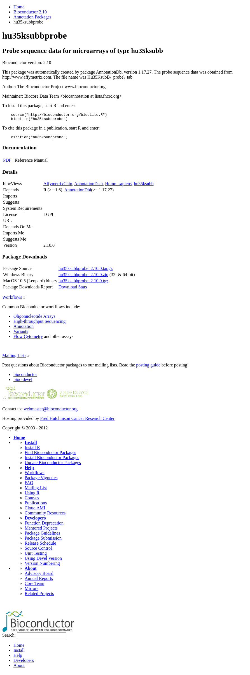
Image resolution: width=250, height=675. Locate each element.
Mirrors (31, 591)
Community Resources (45, 515)
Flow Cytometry (28, 339)
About (31, 570)
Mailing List (36, 490)
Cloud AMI (35, 510)
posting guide (148, 367)
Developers (35, 520)
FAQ (29, 485)
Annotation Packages (32, 17)
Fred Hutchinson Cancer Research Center (77, 420)
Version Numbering (42, 565)
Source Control (38, 550)
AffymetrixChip (57, 186)
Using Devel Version (43, 560)
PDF (7, 162)
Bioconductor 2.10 (30, 12)
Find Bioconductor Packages (50, 455)
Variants (20, 333)
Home (18, 6)
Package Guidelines (42, 535)
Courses (32, 500)
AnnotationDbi (77, 192)
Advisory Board (39, 575)
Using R (32, 495)
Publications (36, 505)
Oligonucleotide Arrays (34, 318)
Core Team (34, 586)
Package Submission (43, 540)
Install (31, 445)
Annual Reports (39, 580)
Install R (32, 450)
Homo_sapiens (118, 186)
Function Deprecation (44, 525)
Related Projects (39, 596)
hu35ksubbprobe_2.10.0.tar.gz (86, 271)
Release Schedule (40, 545)
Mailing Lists (14, 358)
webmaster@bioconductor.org (51, 411)
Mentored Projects (41, 530)
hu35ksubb (143, 186)
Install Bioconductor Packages (52, 460)
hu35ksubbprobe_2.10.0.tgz (83, 283)
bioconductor (25, 377)
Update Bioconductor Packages (53, 465)
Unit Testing (36, 555)
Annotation (23, 328)
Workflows (12, 299)
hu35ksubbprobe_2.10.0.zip (83, 277)
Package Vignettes (41, 480)
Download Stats (73, 289)
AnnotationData (88, 186)
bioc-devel (22, 382)
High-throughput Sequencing (39, 323)
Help (29, 470)
